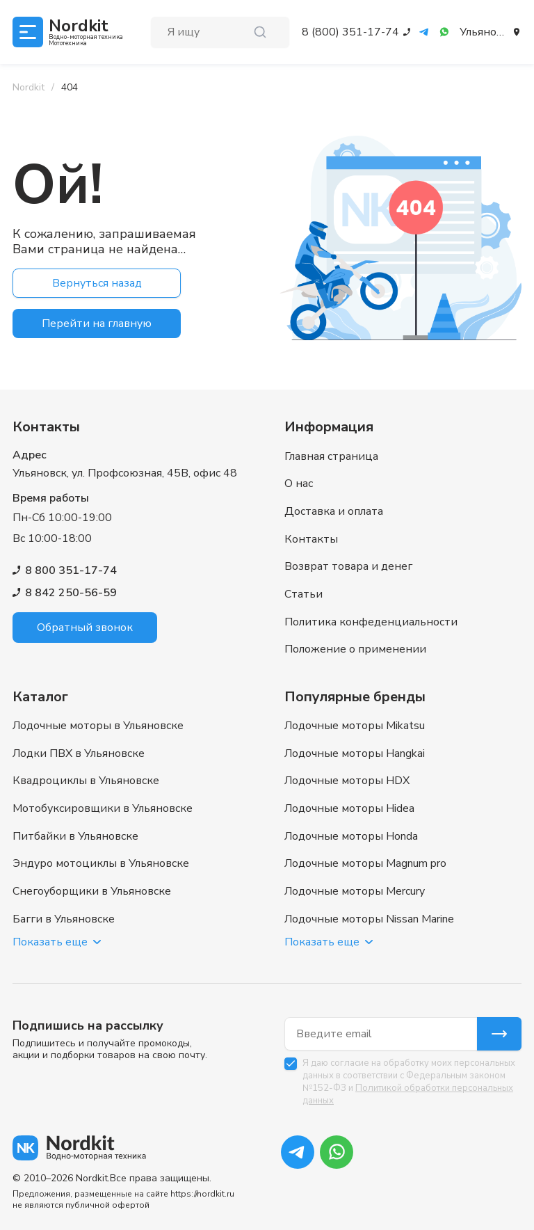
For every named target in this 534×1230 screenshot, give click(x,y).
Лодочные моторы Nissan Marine (369, 920)
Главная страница (331, 456)
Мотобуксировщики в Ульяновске (103, 809)
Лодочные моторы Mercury (354, 892)
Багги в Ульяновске (64, 920)
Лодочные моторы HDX (347, 781)
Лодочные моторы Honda (351, 837)
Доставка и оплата (333, 512)
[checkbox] (290, 1063)
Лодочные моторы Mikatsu (354, 725)
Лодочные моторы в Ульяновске (98, 725)
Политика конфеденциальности (371, 623)
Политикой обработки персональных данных (407, 1094)
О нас (298, 484)
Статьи (303, 595)
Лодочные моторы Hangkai (354, 753)
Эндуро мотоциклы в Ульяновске (101, 864)
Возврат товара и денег (348, 567)
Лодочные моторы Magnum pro (365, 864)
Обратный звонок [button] (85, 627)
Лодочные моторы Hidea (349, 809)
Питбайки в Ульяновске (75, 837)
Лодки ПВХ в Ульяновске (79, 753)
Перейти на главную (97, 323)
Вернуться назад (97, 283)
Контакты (311, 540)
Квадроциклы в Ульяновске (86, 781)
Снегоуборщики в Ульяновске (92, 892)
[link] (69, 88)
